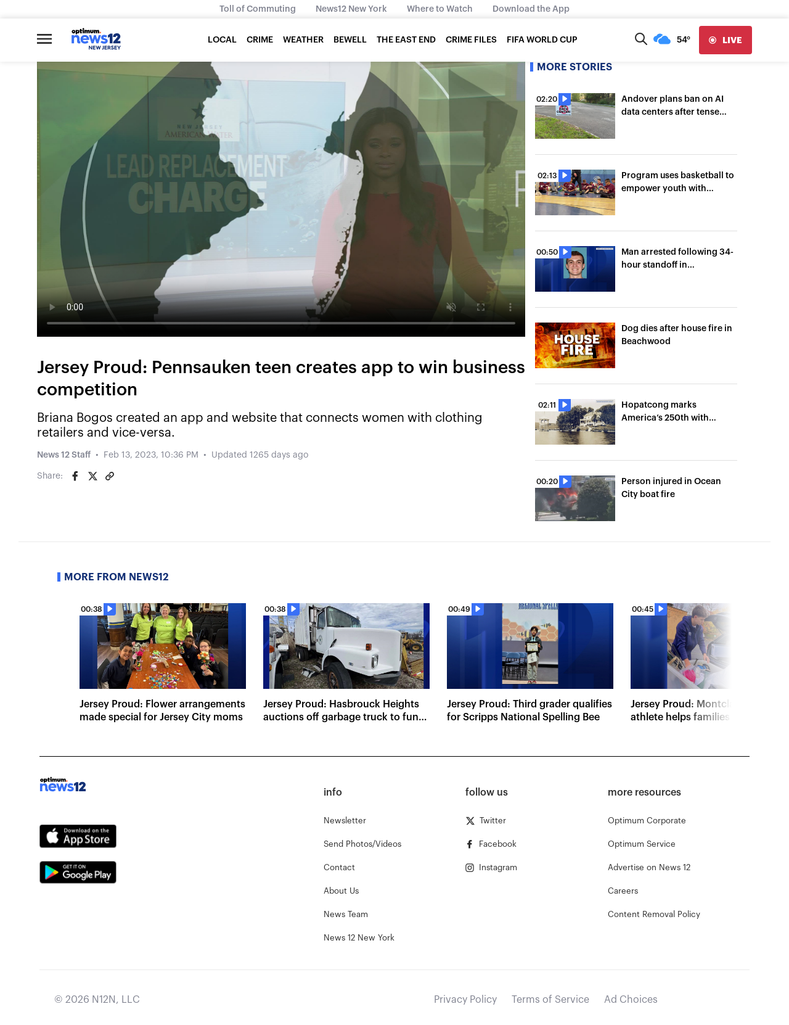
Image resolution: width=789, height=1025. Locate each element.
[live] (725, 40)
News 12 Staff (64, 455)
